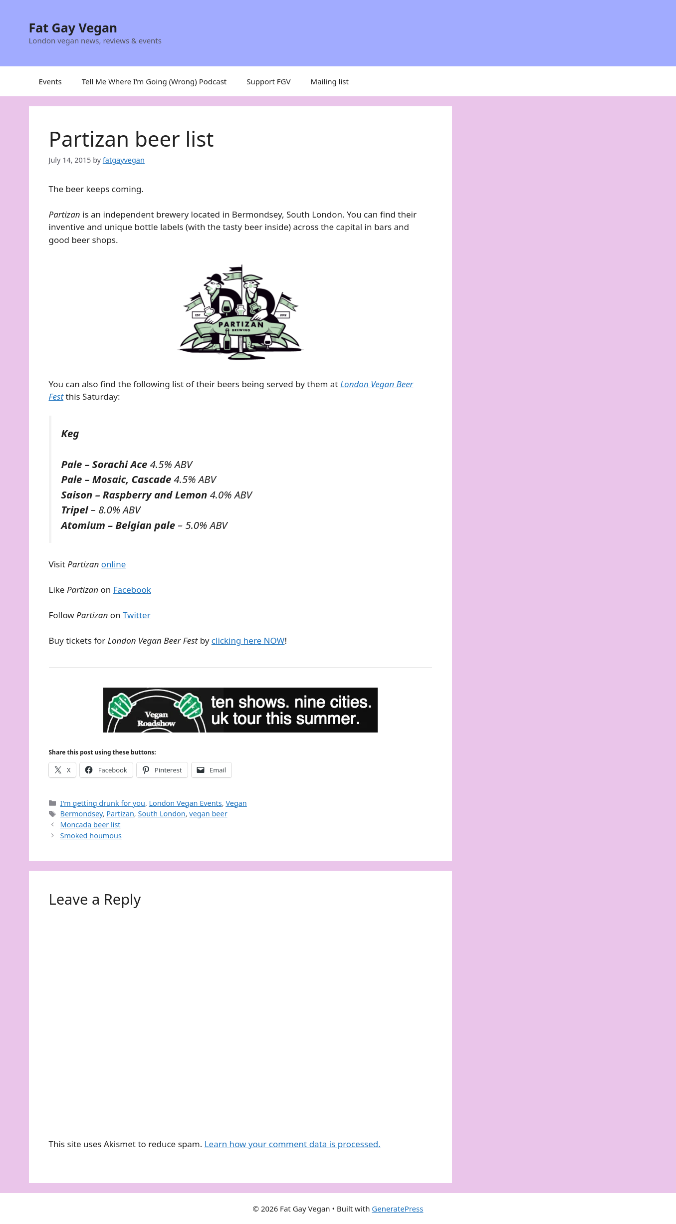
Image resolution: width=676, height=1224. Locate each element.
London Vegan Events (185, 803)
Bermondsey (81, 813)
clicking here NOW (248, 640)
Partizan (120, 813)
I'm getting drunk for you (102, 803)
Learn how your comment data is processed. (293, 1144)
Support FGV (268, 81)
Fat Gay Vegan (73, 27)
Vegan (235, 803)
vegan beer (208, 813)
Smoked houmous (91, 835)
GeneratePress (397, 1209)
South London (161, 813)
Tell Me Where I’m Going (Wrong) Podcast (154, 81)
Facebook (132, 589)
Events (50, 81)
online (113, 564)
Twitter (137, 615)
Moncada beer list (90, 824)
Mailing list (330, 81)
